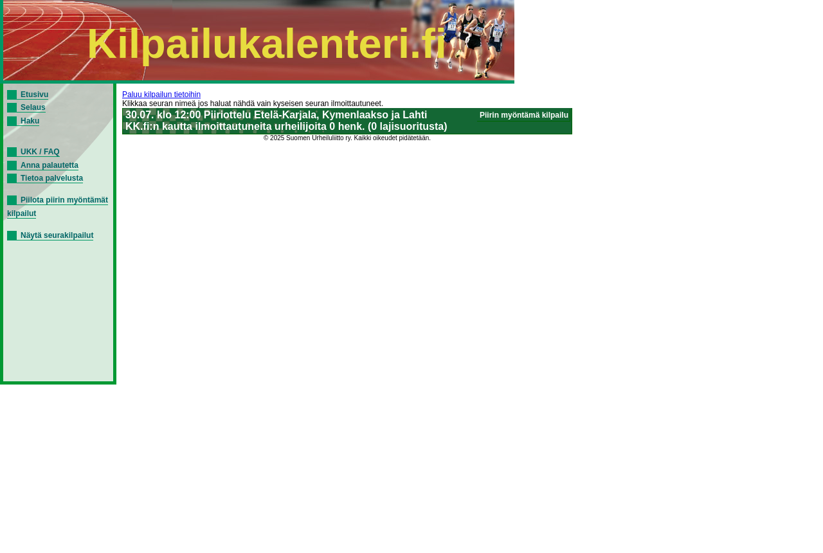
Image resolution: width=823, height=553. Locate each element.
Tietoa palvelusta (52, 178)
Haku (30, 120)
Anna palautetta (49, 165)
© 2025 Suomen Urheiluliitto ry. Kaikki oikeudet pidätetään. (347, 137)
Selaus (33, 107)
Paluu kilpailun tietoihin (161, 94)
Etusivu (34, 94)
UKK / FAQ (40, 151)
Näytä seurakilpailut (57, 235)
